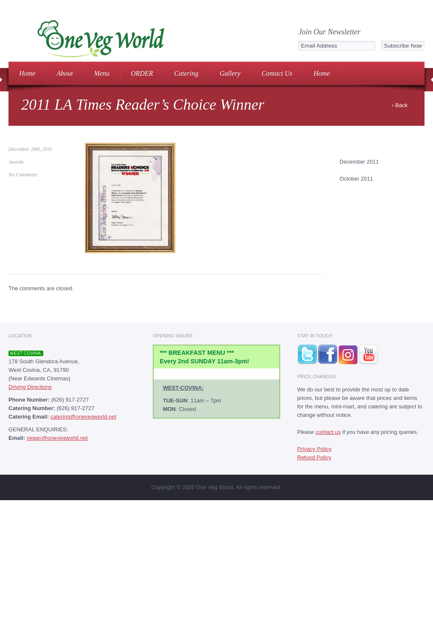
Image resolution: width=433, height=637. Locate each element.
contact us (327, 432)
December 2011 (359, 162)
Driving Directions (30, 387)
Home (27, 73)
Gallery (229, 73)
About (64, 73)
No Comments (22, 175)
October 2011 (356, 179)
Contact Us (276, 73)
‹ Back (400, 105)
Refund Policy (314, 457)
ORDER (142, 73)
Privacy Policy (314, 449)
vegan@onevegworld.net (57, 438)
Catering (186, 73)
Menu (101, 73)
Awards (16, 162)
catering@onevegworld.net (83, 416)
